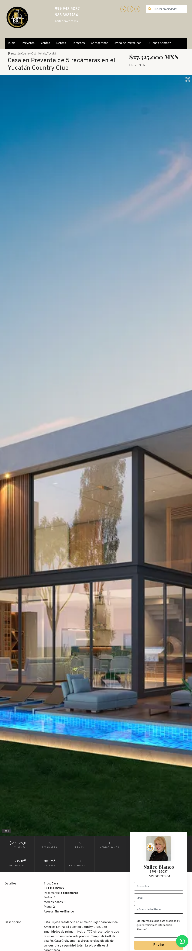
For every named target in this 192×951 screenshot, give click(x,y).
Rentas (61, 43)
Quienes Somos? (159, 43)
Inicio (12, 43)
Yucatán (52, 54)
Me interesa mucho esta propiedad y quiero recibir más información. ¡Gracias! (158, 927)
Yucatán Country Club (24, 54)
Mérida (42, 54)
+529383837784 (158, 876)
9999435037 (159, 872)
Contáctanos (99, 43)
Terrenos (78, 43)
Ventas (45, 43)
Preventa (28, 43)
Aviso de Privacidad (127, 43)
